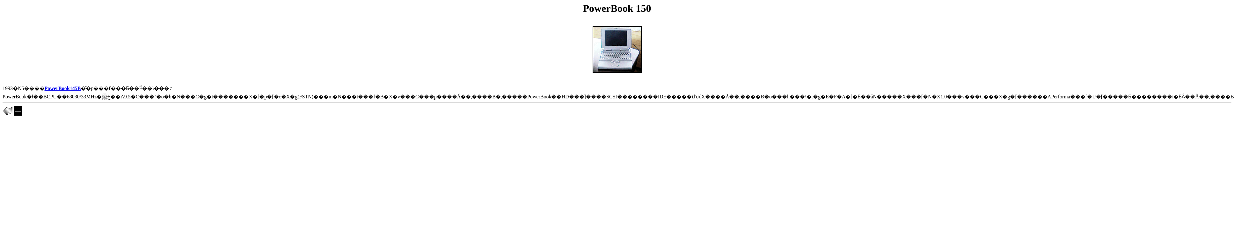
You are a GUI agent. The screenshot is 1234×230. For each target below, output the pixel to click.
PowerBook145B (63, 88)
